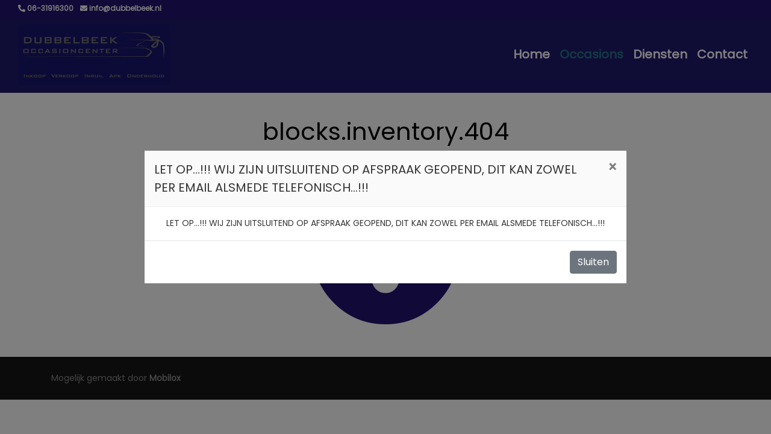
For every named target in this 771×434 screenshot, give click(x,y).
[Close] (612, 167)
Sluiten (593, 262)
